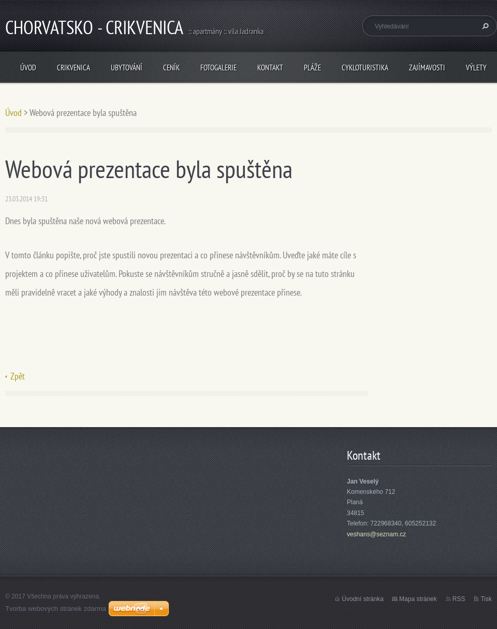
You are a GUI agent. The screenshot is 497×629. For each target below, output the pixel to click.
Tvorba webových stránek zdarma (55, 608)
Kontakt (270, 67)
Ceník (171, 67)
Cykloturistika (365, 67)
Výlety (476, 67)
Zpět (17, 376)
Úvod (28, 67)
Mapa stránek (418, 599)
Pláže (312, 67)
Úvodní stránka (363, 599)
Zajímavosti (427, 67)
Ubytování (126, 67)
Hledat (484, 26)
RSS (458, 599)
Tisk (486, 599)
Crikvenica (73, 67)
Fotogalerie (218, 67)
